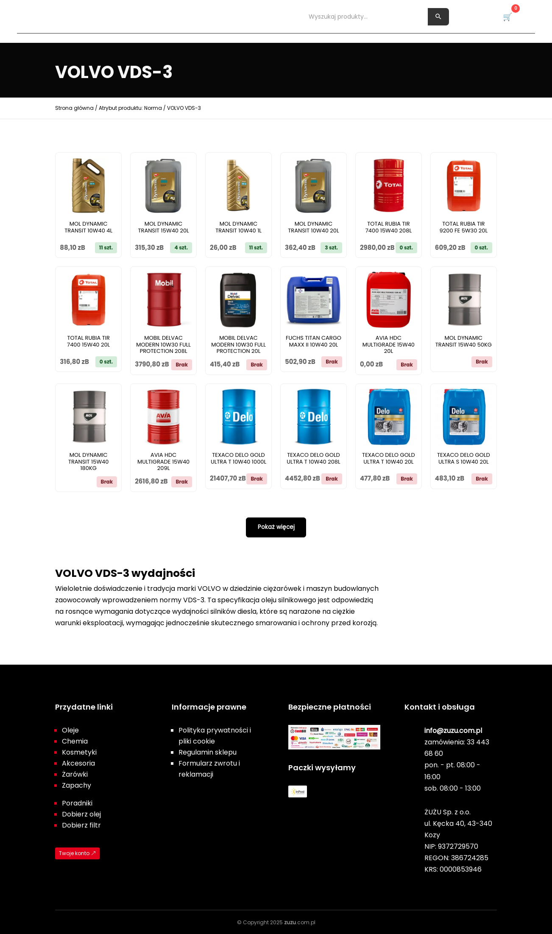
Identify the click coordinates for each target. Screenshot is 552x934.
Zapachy (279, 16)
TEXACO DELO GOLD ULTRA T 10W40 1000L (238, 458)
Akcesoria (195, 16)
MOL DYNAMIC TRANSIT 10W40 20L (313, 227)
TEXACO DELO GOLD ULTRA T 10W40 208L (313, 458)
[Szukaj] (438, 16)
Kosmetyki (148, 16)
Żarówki (238, 16)
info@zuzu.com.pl (453, 730)
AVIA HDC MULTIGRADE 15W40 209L (163, 462)
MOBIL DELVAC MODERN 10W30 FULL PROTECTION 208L (163, 345)
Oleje (73, 16)
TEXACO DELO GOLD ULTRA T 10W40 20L (388, 458)
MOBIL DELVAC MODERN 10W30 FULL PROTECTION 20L (238, 345)
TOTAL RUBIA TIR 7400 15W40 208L (388, 227)
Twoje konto (74, 852)
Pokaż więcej (276, 527)
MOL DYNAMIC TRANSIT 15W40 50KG (463, 341)
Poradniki (77, 803)
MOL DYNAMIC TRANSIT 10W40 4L (88, 227)
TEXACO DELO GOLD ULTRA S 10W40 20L (463, 458)
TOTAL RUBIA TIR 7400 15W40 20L (88, 341)
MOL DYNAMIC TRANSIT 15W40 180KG (88, 462)
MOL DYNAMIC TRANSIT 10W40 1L (238, 227)
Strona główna (74, 108)
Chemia (107, 16)
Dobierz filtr (81, 825)
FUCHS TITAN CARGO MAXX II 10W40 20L (313, 341)
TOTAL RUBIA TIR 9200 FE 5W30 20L (464, 227)
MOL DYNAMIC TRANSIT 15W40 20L (163, 227)
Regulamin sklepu (207, 752)
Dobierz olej (81, 814)
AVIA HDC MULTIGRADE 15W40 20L (388, 345)
